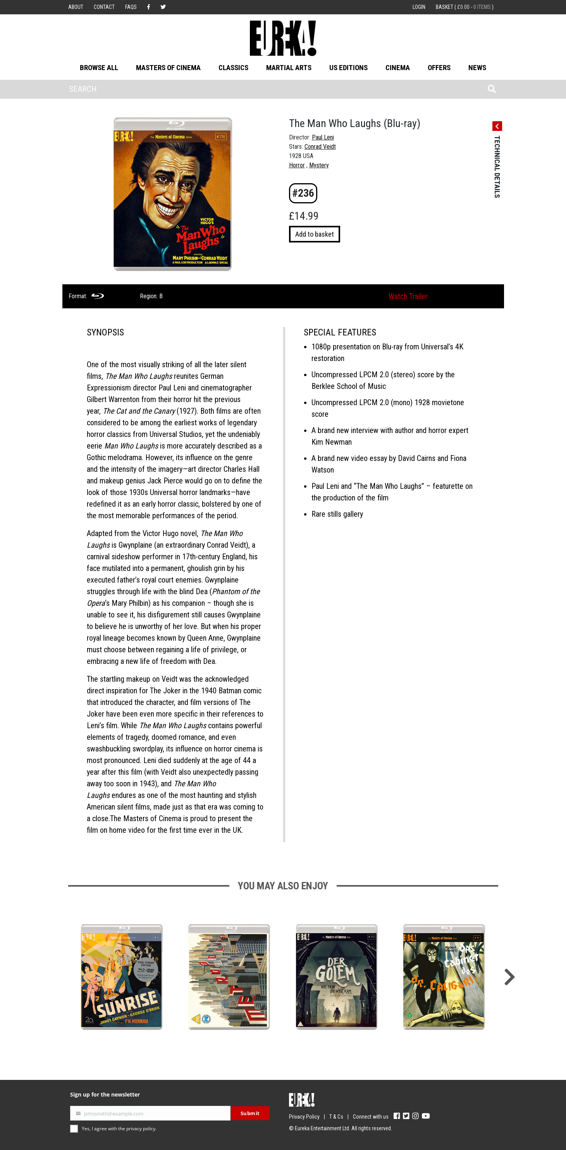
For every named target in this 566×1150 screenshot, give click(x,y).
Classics (233, 67)
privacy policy (140, 1128)
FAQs (131, 7)
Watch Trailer (408, 296)
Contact (104, 7)
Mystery (319, 165)
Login (419, 7)
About (75, 7)
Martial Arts (288, 67)
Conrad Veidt (320, 146)
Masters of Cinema (168, 67)
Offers (439, 67)
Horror (297, 165)
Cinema (397, 67)
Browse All (99, 67)
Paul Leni (323, 137)
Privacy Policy (304, 1117)
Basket (465, 7)
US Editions (348, 67)
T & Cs (336, 1117)
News (477, 67)
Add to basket (314, 234)
